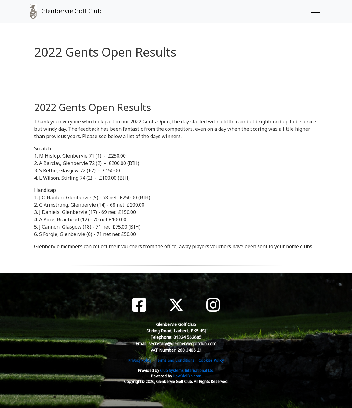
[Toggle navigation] (315, 12)
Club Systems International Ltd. (187, 370)
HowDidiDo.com (187, 376)
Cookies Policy (211, 360)
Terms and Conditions (174, 360)
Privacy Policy (139, 360)
